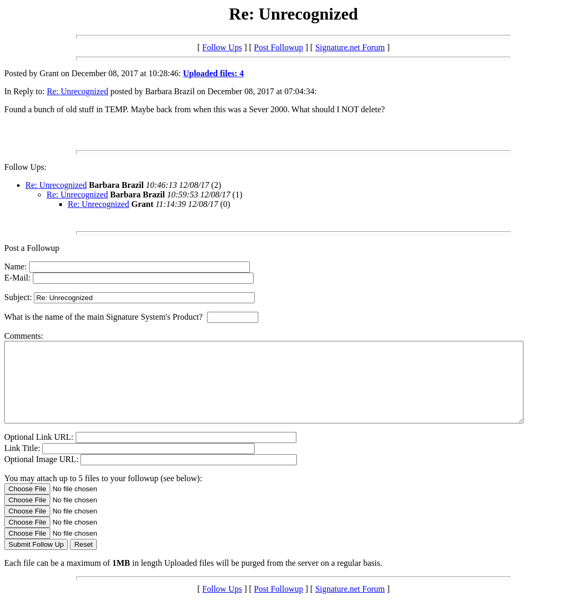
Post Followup (278, 47)
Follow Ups (222, 47)
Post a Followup (31, 247)
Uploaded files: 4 (213, 73)
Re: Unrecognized (77, 91)
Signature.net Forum (350, 47)
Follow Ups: (25, 166)
